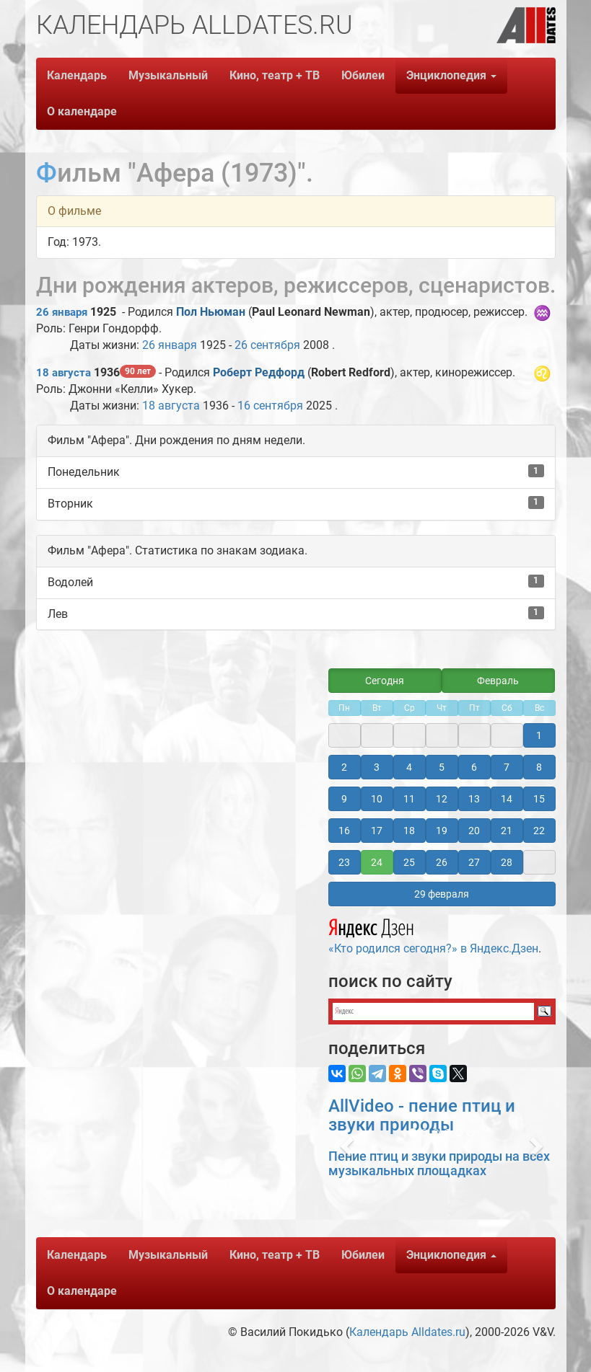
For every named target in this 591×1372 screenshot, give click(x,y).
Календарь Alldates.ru (407, 1332)
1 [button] (539, 735)
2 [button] (344, 767)
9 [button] (344, 799)
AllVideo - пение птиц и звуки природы (421, 1115)
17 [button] (376, 830)
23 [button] (344, 862)
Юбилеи (363, 75)
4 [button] (409, 767)
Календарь (77, 75)
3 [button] (377, 767)
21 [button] (506, 830)
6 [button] (474, 767)
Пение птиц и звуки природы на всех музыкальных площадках (439, 1163)
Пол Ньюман (210, 312)
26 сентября (267, 345)
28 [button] (506, 862)
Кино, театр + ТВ (274, 75)
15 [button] (539, 799)
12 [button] (441, 799)
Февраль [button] (498, 680)
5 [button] (442, 767)
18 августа (63, 372)
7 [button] (506, 767)
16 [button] (344, 830)
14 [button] (506, 799)
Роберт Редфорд (259, 372)
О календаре (82, 111)
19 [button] (441, 830)
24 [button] (376, 862)
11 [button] (409, 799)
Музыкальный (168, 75)
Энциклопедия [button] (451, 75)
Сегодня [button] (384, 680)
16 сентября (270, 405)
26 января (61, 312)
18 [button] (409, 830)
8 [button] (539, 767)
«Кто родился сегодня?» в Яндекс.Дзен (433, 934)
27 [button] (474, 862)
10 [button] (376, 799)
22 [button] (539, 830)
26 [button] (441, 862)
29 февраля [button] (441, 894)
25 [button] (409, 862)
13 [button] (474, 799)
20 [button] (474, 830)
